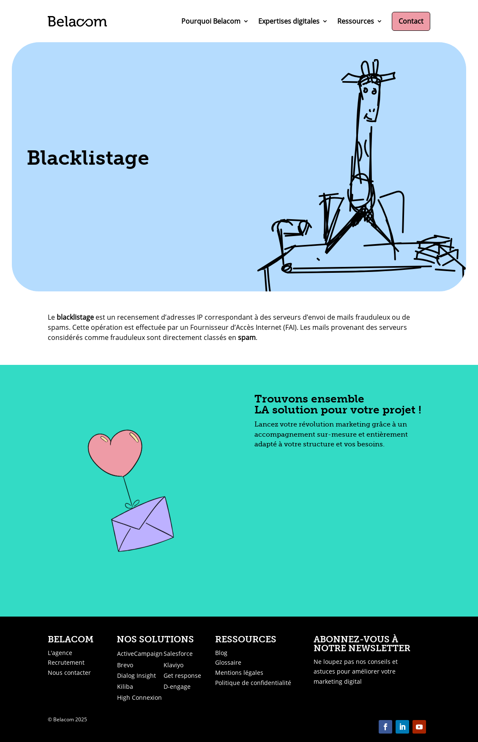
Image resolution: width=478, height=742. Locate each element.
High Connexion (139, 697)
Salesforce (178, 654)
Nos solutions (155, 639)
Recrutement (66, 662)
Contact (411, 21)
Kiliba (125, 686)
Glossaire (228, 662)
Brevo (125, 665)
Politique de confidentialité (253, 683)
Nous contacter (69, 673)
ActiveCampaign (140, 654)
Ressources (355, 21)
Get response (182, 675)
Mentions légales (239, 673)
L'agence (60, 653)
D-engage (177, 686)
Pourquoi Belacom (210, 21)
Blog (221, 653)
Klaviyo (173, 665)
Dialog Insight (136, 675)
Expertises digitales (289, 21)
